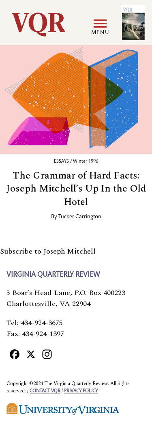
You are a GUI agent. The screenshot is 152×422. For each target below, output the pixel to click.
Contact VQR (45, 391)
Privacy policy (81, 391)
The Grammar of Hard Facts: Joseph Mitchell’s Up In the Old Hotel (76, 188)
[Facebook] (14, 354)
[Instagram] (47, 354)
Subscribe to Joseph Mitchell (48, 251)
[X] (31, 354)
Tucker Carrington (79, 217)
